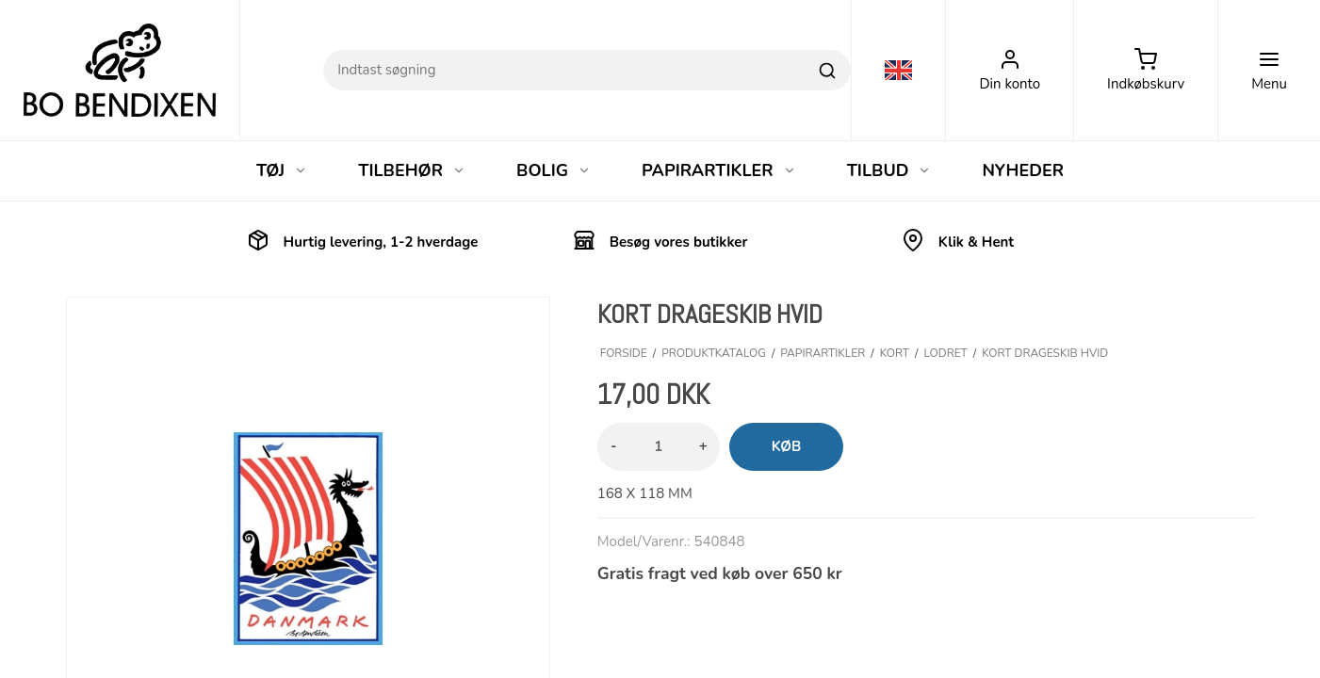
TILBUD (889, 170)
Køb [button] (787, 446)
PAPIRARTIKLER (719, 170)
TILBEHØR (411, 170)
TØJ (281, 170)
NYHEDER (1023, 170)
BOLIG (553, 170)
